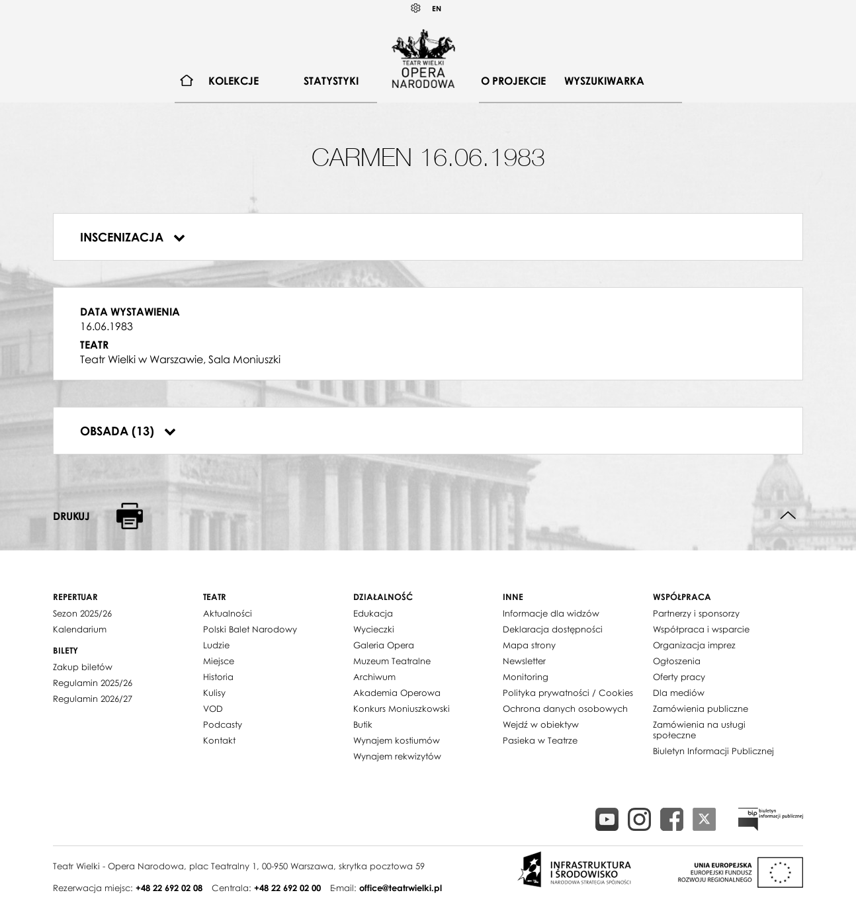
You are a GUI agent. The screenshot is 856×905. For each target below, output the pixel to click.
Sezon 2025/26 (82, 613)
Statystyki (331, 80)
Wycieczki (373, 629)
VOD (213, 708)
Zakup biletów (82, 667)
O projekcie (513, 80)
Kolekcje (233, 80)
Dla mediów (679, 692)
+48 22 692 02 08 (169, 888)
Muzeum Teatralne (392, 661)
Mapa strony (529, 645)
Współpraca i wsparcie (701, 629)
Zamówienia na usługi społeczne (699, 729)
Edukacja (373, 613)
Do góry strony (788, 516)
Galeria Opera (383, 645)
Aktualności (227, 613)
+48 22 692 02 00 (287, 888)
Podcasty (222, 724)
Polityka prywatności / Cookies (568, 692)
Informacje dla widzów (551, 613)
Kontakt (219, 740)
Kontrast (416, 8)
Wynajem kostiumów (396, 740)
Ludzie (216, 645)
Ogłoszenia (677, 661)
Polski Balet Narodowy (250, 629)
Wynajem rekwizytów (397, 756)
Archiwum (374, 676)
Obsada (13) (128, 430)
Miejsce (218, 661)
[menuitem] (187, 81)
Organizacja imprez (694, 645)
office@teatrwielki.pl (400, 888)
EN (436, 8)
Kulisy (214, 692)
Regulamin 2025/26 (92, 682)
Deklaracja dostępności (553, 629)
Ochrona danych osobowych (565, 708)
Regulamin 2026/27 (92, 698)
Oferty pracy (679, 676)
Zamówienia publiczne (700, 708)
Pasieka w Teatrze (540, 740)
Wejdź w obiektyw (541, 724)
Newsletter (524, 661)
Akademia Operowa (397, 692)
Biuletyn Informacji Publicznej (713, 751)
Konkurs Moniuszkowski (401, 708)
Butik (362, 724)
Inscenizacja (132, 237)
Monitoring (525, 676)
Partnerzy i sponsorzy (696, 613)
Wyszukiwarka (604, 80)
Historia (218, 676)
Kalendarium (80, 629)
